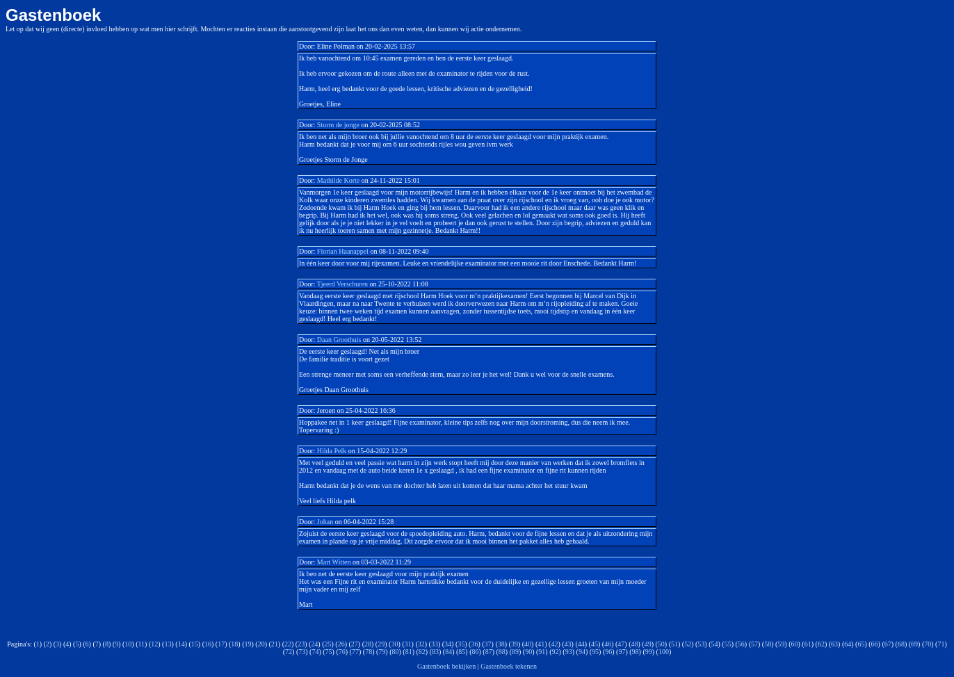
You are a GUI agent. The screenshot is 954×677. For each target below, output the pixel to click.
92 (555, 651)
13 (167, 644)
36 (474, 644)
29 (381, 644)
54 (714, 644)
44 (581, 644)
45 (594, 644)
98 (635, 651)
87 (488, 651)
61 (808, 644)
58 (767, 644)
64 (847, 644)
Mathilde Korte (338, 180)
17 (221, 644)
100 (663, 651)
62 (821, 644)
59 (780, 644)
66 (874, 644)
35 (461, 644)
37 (488, 644)
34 (447, 644)
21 (274, 644)
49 (648, 644)
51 (674, 644)
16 (207, 644)
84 (448, 651)
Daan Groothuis (339, 339)
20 (261, 644)
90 (528, 651)
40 (527, 644)
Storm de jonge (339, 125)
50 (661, 644)
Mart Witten (334, 562)
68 (901, 644)
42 (554, 644)
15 (194, 644)
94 (582, 651)
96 (608, 651)
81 (408, 651)
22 (287, 644)
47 (620, 644)
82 (422, 651)
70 (927, 644)
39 (514, 644)
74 (315, 651)
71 (940, 644)
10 (127, 644)
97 (621, 651)
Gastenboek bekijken (446, 666)
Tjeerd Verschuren (342, 284)
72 (288, 651)
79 (381, 651)
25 (328, 644)
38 (501, 644)
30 (394, 644)
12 (154, 644)
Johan (325, 521)
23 (301, 644)
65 (860, 644)
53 (700, 644)
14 (181, 644)
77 (355, 651)
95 (595, 651)
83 (435, 651)
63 (834, 644)
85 (461, 651)
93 (568, 651)
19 (247, 644)
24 (314, 644)
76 (342, 651)
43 (568, 644)
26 (341, 644)
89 (515, 651)
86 (475, 651)
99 (648, 651)
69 (914, 644)
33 (434, 644)
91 (541, 651)
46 (607, 644)
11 (141, 644)
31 (408, 644)
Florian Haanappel (343, 251)
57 (754, 644)
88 (502, 651)
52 (687, 644)
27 (354, 644)
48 (634, 644)
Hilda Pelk (332, 451)
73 (301, 651)
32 (421, 644)
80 (394, 651)
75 (328, 651)
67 (887, 644)
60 (794, 644)
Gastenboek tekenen (508, 666)
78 (368, 651)
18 (234, 644)
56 (741, 644)
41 (540, 644)
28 (367, 644)
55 (728, 644)
